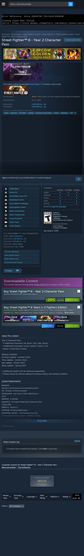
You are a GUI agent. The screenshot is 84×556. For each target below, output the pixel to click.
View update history (11, 257)
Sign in (4, 179)
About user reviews (9, 469)
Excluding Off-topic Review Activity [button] (42, 511)
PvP (71, 114)
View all (77, 442)
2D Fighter (22, 114)
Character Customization (44, 114)
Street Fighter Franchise (32, 36)
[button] (72, 301)
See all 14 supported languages (55, 208)
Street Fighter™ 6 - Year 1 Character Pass (50, 312)
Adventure (13, 114)
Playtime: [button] (63, 511)
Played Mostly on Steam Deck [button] (13, 515)
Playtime (53, 502)
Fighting (31, 114)
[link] (55, 301)
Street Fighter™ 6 (48, 36)
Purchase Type (17, 502)
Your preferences (24, 469)
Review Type (6, 502)
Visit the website (11, 253)
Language (31, 502)
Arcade (56, 114)
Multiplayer (64, 114)
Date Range (42, 502)
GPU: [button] (58, 515)
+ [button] (75, 114)
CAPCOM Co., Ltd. (39, 106)
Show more (69, 314)
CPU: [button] (49, 515)
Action (6, 114)
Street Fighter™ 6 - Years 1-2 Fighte (47, 314)
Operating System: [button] (35, 515)
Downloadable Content (65, 36)
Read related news (11, 260)
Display (65, 502)
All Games (5, 36)
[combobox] (38, 4)
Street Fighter (18, 246)
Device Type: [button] (69, 515)
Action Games (16, 36)
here (45, 450)
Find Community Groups (13, 264)
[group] (42, 513)
